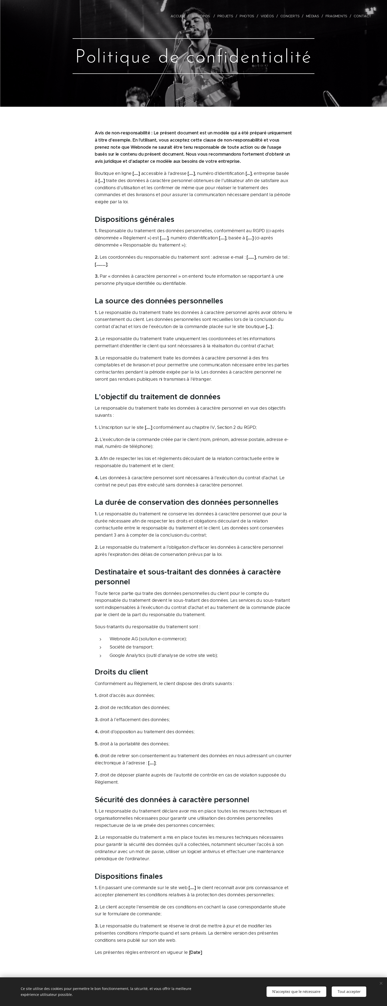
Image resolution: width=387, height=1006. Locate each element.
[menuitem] (179, 16)
